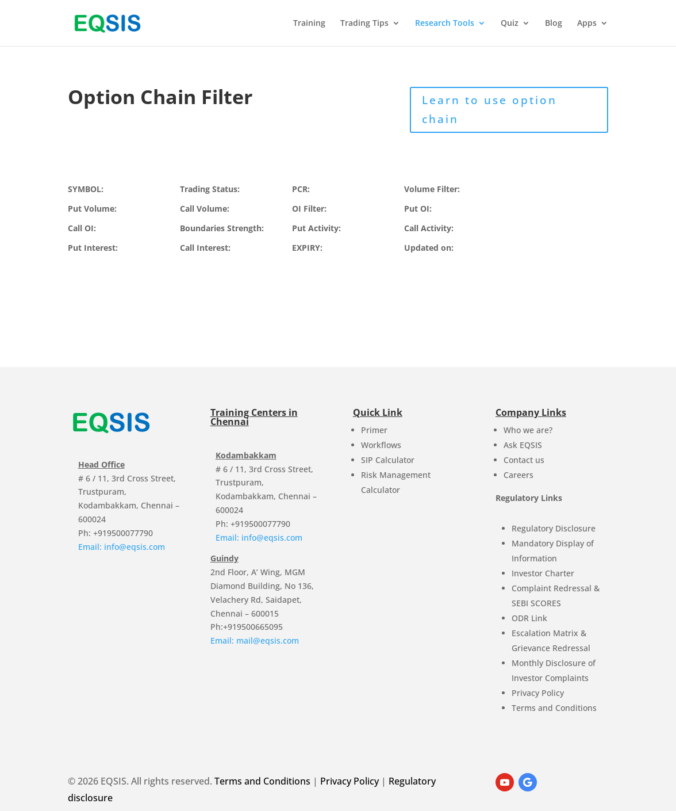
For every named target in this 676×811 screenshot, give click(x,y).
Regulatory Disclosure (554, 528)
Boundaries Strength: (222, 228)
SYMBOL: (85, 188)
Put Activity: (316, 228)
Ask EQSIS (523, 444)
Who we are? (528, 429)
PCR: (301, 188)
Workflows (381, 444)
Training (309, 23)
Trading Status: (210, 188)
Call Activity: (429, 228)
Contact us (524, 459)
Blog (553, 23)
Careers (518, 474)
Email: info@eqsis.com (121, 546)
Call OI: (82, 228)
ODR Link (529, 618)
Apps (587, 23)
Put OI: (418, 208)
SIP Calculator (387, 459)
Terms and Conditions (554, 707)
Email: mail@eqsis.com (254, 640)
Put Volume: (92, 208)
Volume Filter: (432, 188)
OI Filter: (309, 208)
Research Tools (444, 23)
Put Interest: (93, 247)
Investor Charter (543, 573)
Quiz (509, 23)
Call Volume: (204, 208)
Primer (374, 429)
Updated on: (429, 247)
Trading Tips (364, 23)
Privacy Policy (538, 692)
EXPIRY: (307, 247)
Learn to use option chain (489, 109)
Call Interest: (205, 247)
